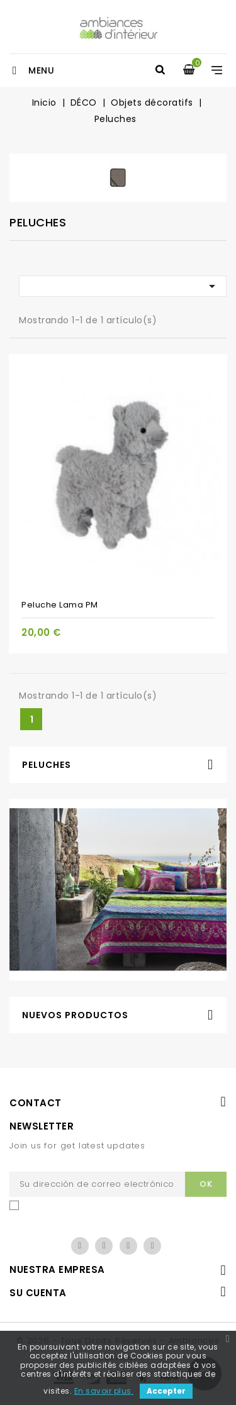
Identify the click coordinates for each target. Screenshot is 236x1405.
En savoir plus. (104, 1391)
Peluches (46, 764)
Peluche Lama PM (59, 605)
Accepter (166, 1391)
